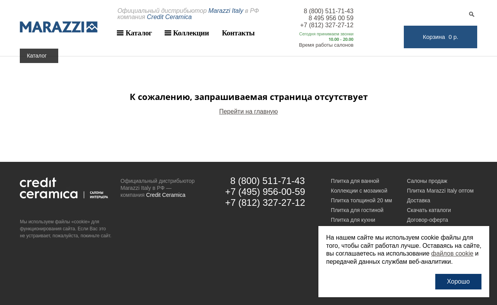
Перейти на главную (248, 111)
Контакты (238, 33)
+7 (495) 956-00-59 (265, 191)
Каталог (138, 33)
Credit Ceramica (165, 195)
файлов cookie (452, 253)
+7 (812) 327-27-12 (326, 25)
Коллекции (191, 33)
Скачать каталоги (429, 210)
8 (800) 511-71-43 (328, 11)
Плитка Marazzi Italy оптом (440, 191)
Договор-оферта (427, 220)
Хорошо (458, 281)
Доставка (418, 200)
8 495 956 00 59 (331, 18)
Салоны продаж (427, 181)
